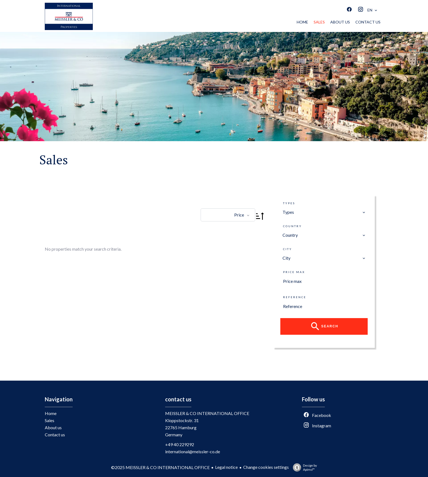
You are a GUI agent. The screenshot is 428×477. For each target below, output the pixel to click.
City (287, 249)
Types (289, 203)
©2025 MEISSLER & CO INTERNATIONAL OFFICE (160, 467)
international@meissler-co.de (192, 451)
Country (292, 226)
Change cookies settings (266, 467)
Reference (294, 297)
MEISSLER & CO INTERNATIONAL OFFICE (207, 413)
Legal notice (226, 467)
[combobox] (324, 212)
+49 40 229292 (179, 444)
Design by (303, 467)
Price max (294, 272)
